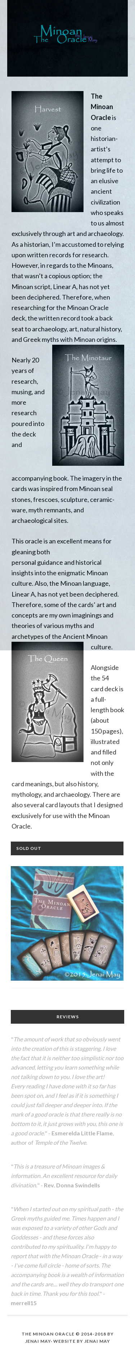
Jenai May (97, 1341)
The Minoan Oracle (67, 34)
